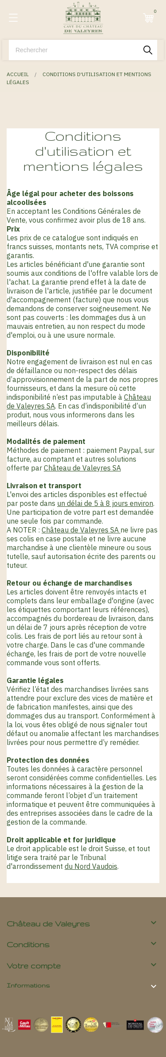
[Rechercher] (83, 50)
